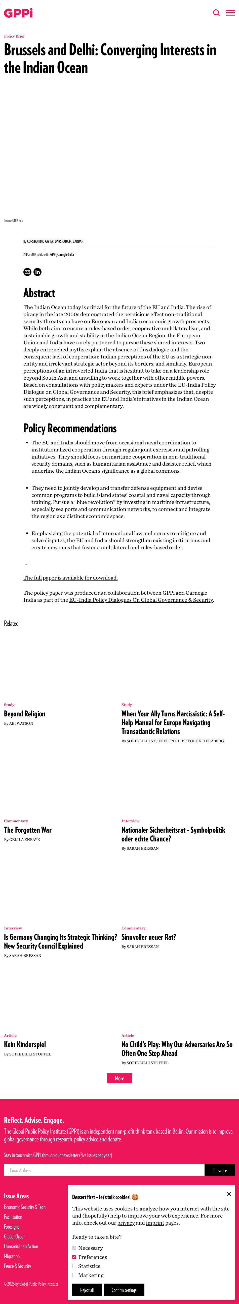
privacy (126, 1222)
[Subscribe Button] (220, 1170)
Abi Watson (21, 723)
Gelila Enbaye (24, 839)
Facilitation (13, 1216)
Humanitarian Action (21, 1246)
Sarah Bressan (143, 848)
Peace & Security (17, 1265)
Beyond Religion (24, 713)
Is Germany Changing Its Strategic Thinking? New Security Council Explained (60, 941)
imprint (155, 1222)
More (119, 1078)
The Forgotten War (28, 830)
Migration (12, 1256)
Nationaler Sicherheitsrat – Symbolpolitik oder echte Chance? (173, 834)
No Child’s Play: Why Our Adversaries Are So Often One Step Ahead (177, 1048)
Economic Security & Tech (25, 1206)
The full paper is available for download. (70, 577)
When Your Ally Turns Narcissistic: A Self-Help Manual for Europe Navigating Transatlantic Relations (173, 722)
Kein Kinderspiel (25, 1044)
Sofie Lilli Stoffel (148, 741)
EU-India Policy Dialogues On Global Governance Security (141, 599)
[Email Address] (104, 1170)
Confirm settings (124, 1289)
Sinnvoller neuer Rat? (149, 937)
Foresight (11, 1226)
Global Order (14, 1236)
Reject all (87, 1289)
